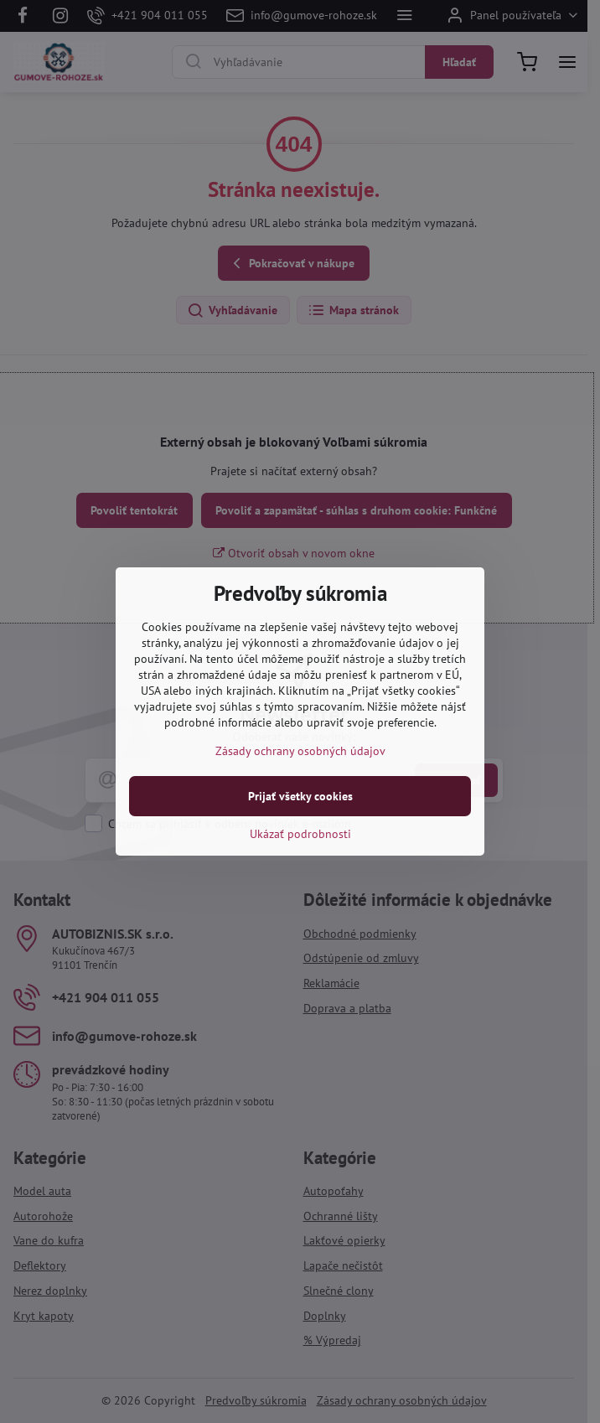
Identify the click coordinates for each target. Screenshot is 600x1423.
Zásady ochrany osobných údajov (300, 750)
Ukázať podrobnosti (300, 833)
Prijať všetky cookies (300, 796)
